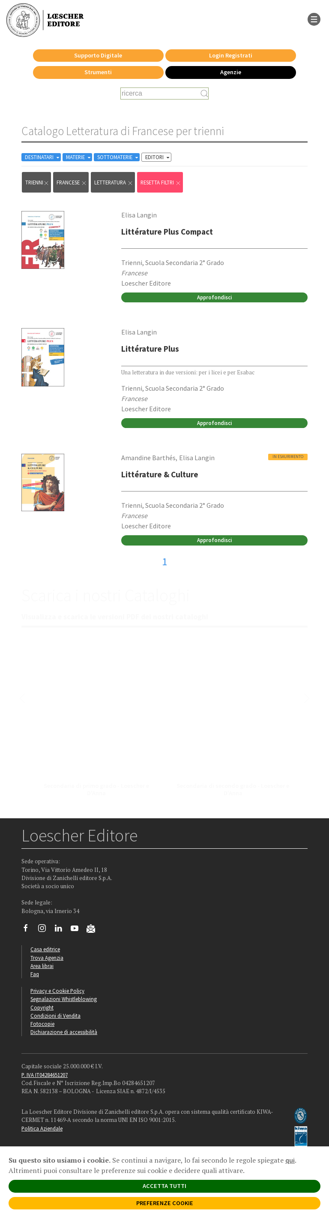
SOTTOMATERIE (118, 157)
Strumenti (98, 72)
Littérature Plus (150, 349)
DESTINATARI (43, 157)
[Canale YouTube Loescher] (77, 930)
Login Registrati (230, 55)
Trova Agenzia (46, 957)
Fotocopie (42, 1023)
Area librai (42, 965)
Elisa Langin (139, 215)
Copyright (42, 1007)
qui (290, 1160)
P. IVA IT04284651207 (44, 1074)
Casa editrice (45, 949)
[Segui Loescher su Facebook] (28, 930)
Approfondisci (214, 297)
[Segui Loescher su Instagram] (45, 930)
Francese (72, 182)
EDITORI (158, 157)
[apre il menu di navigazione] (314, 18)
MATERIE (79, 157)
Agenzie (230, 72)
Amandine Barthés (148, 457)
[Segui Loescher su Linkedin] (61, 930)
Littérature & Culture (159, 474)
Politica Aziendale (42, 1128)
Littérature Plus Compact (167, 231)
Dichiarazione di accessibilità (63, 1031)
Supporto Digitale (98, 55)
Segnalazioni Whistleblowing (63, 998)
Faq (34, 974)
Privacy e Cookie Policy (57, 990)
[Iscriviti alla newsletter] (94, 929)
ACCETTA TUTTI (164, 1186)
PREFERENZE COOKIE (164, 1203)
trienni (37, 182)
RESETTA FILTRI (161, 182)
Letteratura (113, 182)
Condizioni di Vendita (55, 1015)
